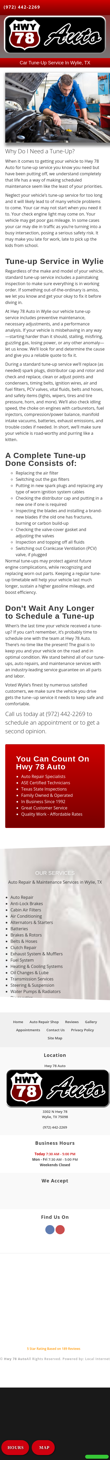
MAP (44, 1447)
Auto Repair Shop (44, 1021)
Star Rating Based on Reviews (53, 1348)
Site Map (55, 1038)
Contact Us (55, 1030)
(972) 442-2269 (22, 7)
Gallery (91, 1021)
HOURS (16, 1447)
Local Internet (97, 1359)
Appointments (28, 1030)
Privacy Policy (82, 1030)
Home (18, 1021)
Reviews (72, 1021)
